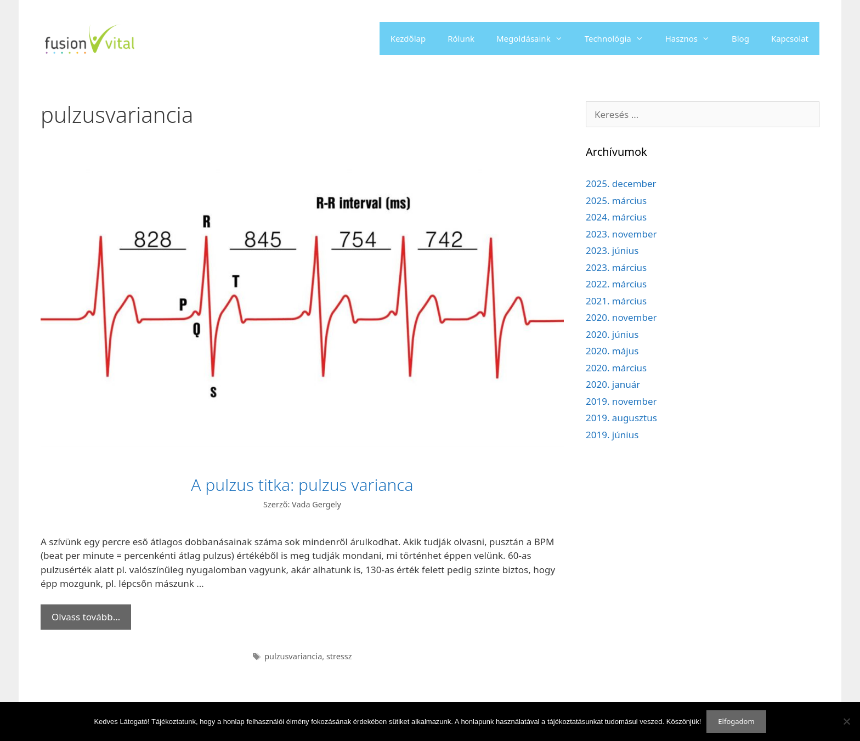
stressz (339, 656)
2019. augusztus (621, 417)
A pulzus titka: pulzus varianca (302, 484)
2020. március (616, 367)
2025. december (621, 183)
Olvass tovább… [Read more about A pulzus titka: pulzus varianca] (86, 616)
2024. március (616, 217)
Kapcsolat (789, 38)
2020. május (612, 350)
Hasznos (693, 38)
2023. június (612, 250)
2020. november (621, 317)
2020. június (612, 334)
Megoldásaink (535, 38)
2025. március (616, 200)
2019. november (621, 401)
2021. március (616, 301)
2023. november (621, 234)
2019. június (612, 434)
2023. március (616, 267)
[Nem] (846, 721)
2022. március (616, 284)
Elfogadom (736, 721)
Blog (740, 38)
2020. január (613, 384)
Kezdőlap (408, 38)
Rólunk (461, 38)
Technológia (619, 38)
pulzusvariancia (293, 656)
